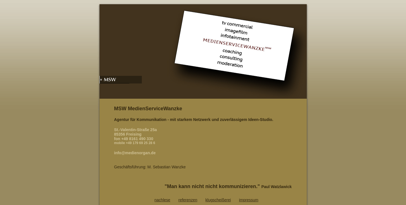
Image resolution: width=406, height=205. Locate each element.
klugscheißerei (218, 200)
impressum (248, 200)
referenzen (187, 200)
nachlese (162, 200)
